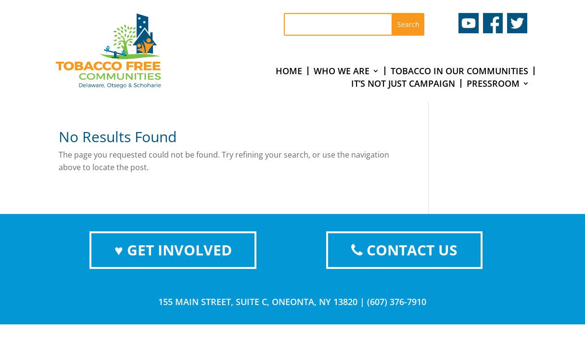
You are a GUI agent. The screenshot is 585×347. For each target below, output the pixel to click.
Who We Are (341, 71)
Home (289, 71)
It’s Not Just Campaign (403, 83)
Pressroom (493, 83)
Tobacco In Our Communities (459, 71)
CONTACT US (404, 250)
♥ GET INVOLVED (173, 250)
